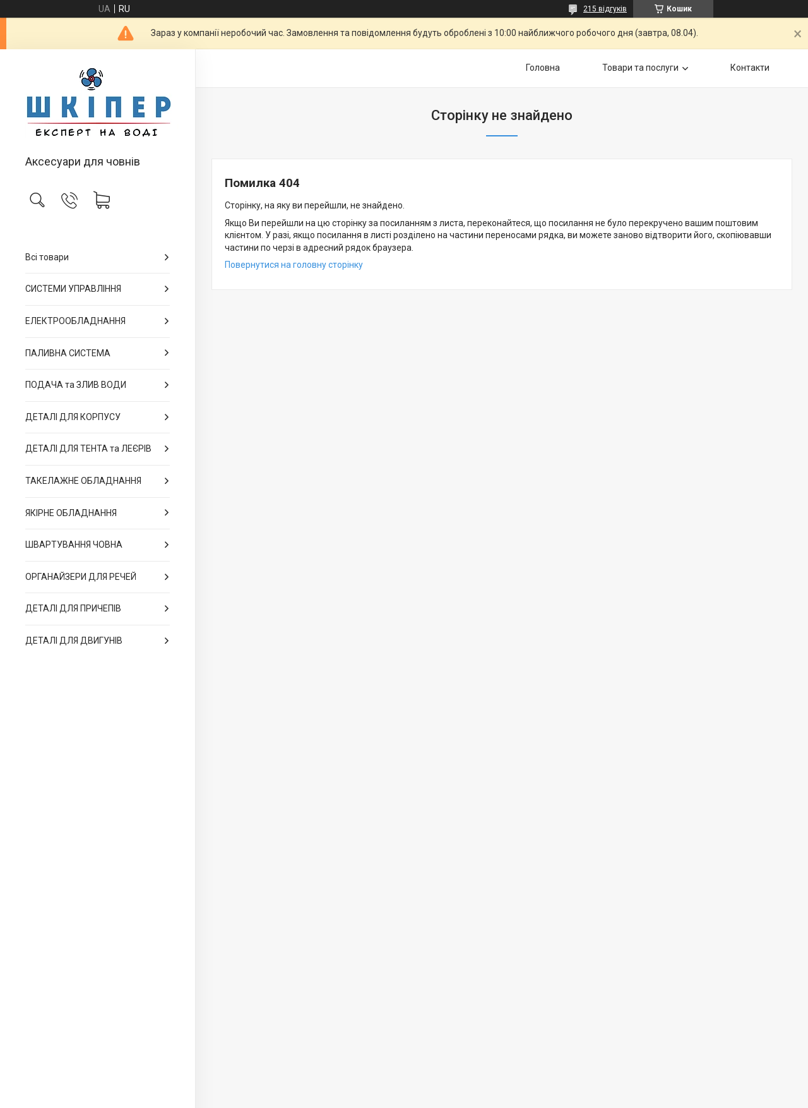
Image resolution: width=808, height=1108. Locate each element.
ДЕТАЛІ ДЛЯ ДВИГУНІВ (73, 640)
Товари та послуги (640, 68)
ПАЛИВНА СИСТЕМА (67, 353)
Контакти (749, 68)
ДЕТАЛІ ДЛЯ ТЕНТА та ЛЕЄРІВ (88, 448)
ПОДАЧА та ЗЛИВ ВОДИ (75, 385)
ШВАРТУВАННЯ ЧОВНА (73, 544)
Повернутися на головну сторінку (294, 265)
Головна (543, 68)
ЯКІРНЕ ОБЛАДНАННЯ (71, 513)
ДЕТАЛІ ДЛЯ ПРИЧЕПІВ (73, 608)
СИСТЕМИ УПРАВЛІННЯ (73, 289)
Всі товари (47, 257)
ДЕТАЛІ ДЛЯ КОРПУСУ (73, 417)
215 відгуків (605, 8)
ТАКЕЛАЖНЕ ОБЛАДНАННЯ (83, 481)
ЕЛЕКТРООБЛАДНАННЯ (75, 321)
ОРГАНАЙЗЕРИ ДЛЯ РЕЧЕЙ (80, 577)
